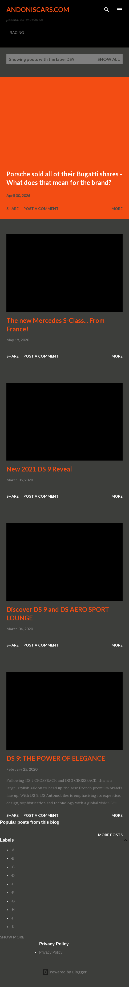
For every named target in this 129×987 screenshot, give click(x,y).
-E (12, 884)
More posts (110, 835)
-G (13, 901)
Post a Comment (41, 208)
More (117, 208)
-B (12, 858)
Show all (109, 59)
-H (13, 909)
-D (13, 875)
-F (12, 892)
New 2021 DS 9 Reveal (39, 469)
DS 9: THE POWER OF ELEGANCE (55, 758)
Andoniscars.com (37, 9)
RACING (17, 32)
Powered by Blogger (64, 971)
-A (12, 850)
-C (13, 867)
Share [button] (12, 208)
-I (12, 918)
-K (12, 927)
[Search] (106, 9)
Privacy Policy (50, 952)
